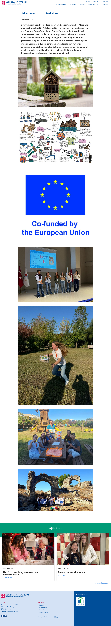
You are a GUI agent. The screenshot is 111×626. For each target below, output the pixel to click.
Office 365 (96, 1)
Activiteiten (72, 4)
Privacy (56, 617)
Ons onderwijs (61, 4)
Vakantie (42, 610)
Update (41, 605)
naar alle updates (103, 583)
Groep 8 (82, 4)
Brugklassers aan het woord (72, 572)
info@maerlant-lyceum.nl (9, 611)
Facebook (2, 616)
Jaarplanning (43, 607)
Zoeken (87, 1)
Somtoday (105, 1)
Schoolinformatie (93, 4)
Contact (105, 4)
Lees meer (8, 578)
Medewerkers (43, 612)
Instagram (5, 616)
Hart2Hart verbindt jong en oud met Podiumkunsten (21, 573)
